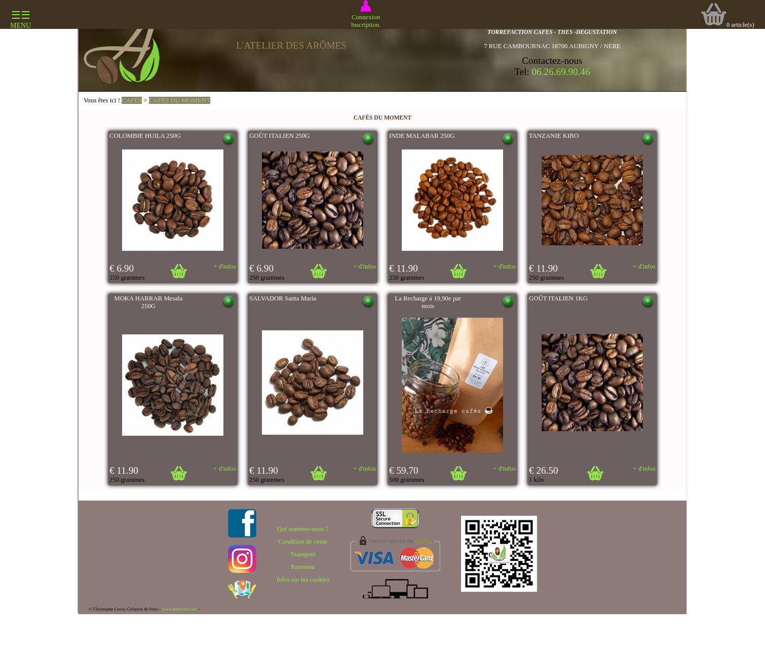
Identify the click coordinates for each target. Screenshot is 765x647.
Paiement (303, 566)
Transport (302, 554)
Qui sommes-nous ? (303, 528)
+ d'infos (224, 266)
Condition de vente (302, 541)
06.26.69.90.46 (561, 71)
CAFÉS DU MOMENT (180, 100)
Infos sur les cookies (303, 579)
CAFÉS (132, 100)
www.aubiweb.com (179, 609)
